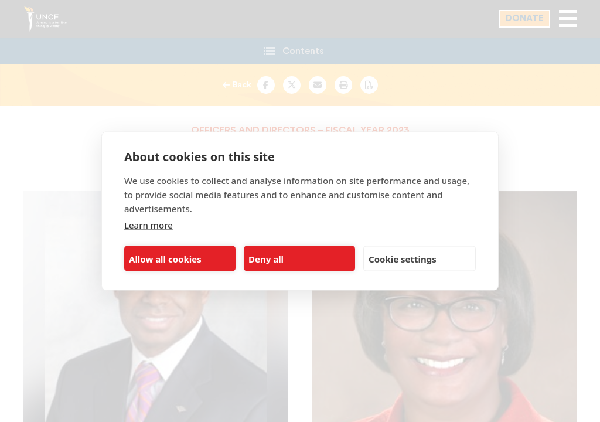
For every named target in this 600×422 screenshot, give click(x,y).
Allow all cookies (165, 258)
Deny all (266, 258)
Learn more (148, 225)
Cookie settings (403, 258)
